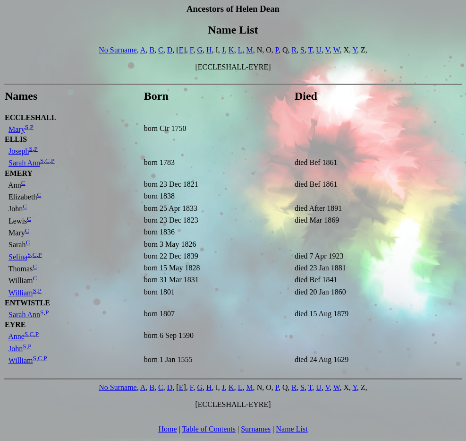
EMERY (19, 173)
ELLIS (16, 139)
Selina (17, 257)
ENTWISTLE (27, 303)
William (20, 293)
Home (167, 429)
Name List (291, 429)
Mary (16, 129)
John (15, 349)
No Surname (117, 50)
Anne (16, 337)
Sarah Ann (24, 163)
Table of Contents (209, 429)
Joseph (18, 151)
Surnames (256, 429)
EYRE (15, 324)
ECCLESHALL (30, 117)
